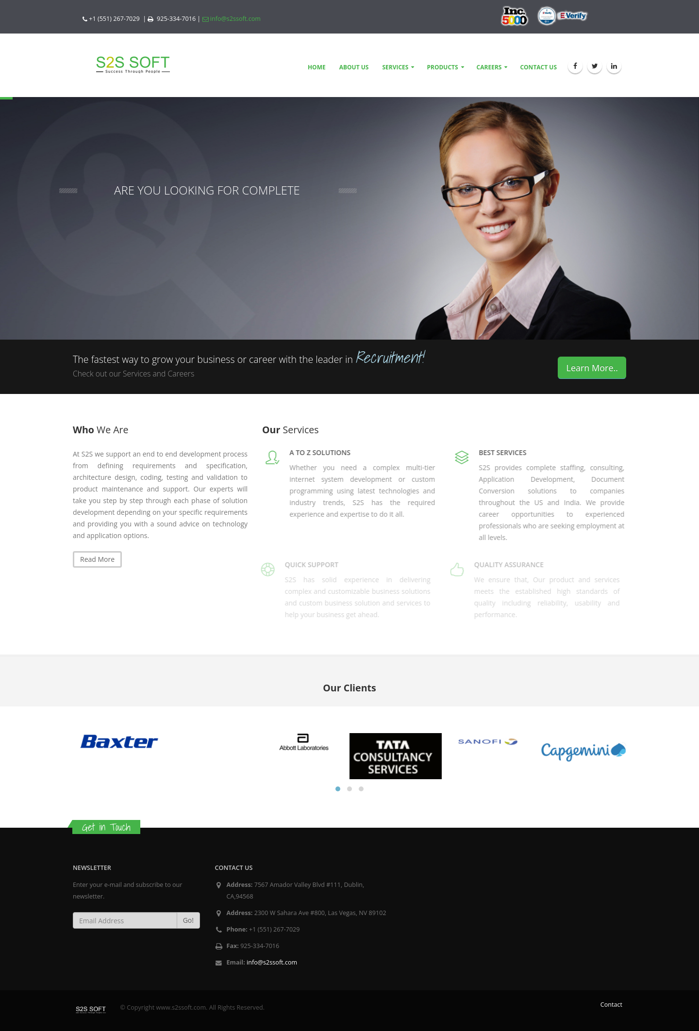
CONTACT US (538, 67)
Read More (97, 559)
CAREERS (489, 67)
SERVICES (395, 67)
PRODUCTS (442, 67)
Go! (188, 920)
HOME (317, 67)
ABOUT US (354, 67)
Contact (611, 1004)
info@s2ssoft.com (231, 19)
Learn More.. (592, 368)
